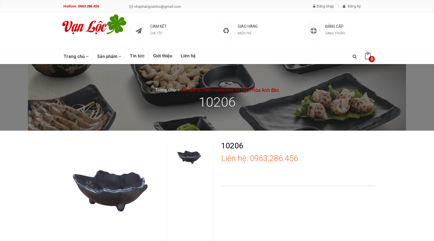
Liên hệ (188, 56)
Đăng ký (352, 6)
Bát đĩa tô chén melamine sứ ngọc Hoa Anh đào (230, 90)
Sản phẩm (109, 56)
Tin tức (137, 56)
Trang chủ (76, 56)
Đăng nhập (323, 6)
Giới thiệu (162, 56)
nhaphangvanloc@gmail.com (155, 6)
